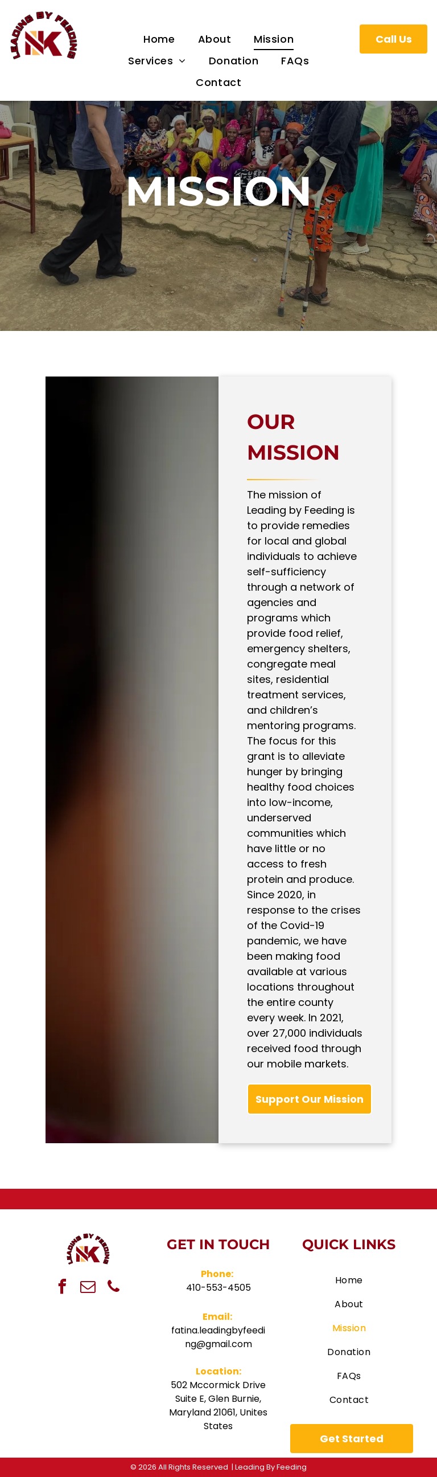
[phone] (113, 1288)
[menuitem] (159, 39)
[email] (88, 1288)
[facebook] (62, 1288)
